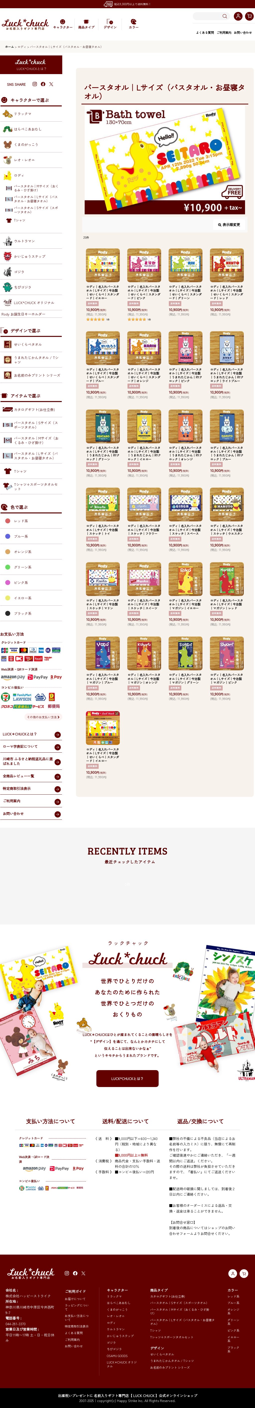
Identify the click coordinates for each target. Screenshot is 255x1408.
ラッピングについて (77, 1307)
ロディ (111, 1322)
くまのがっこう (117, 1309)
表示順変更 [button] (229, 224)
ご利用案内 (223, 32)
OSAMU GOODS (117, 1356)
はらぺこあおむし (119, 1303)
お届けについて (75, 1299)
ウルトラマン (116, 1329)
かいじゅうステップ (120, 1336)
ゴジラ (111, 1342)
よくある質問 (205, 32)
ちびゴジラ (114, 1349)
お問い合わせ (243, 32)
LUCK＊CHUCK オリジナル (122, 1364)
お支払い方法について (77, 1318)
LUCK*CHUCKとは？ (127, 1078)
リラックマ (114, 1296)
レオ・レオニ (116, 1316)
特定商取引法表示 (77, 1326)
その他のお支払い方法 (43, 717)
